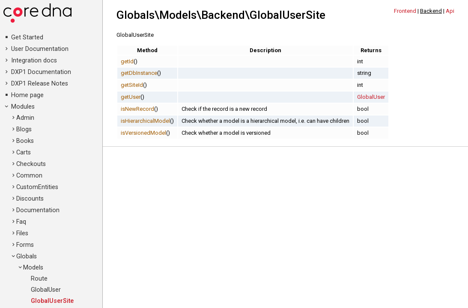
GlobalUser (46, 289)
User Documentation (40, 49)
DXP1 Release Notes (39, 83)
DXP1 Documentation (41, 72)
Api (450, 11)
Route (39, 278)
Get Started (27, 37)
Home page (27, 95)
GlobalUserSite (52, 301)
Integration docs (34, 60)
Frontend (405, 11)
